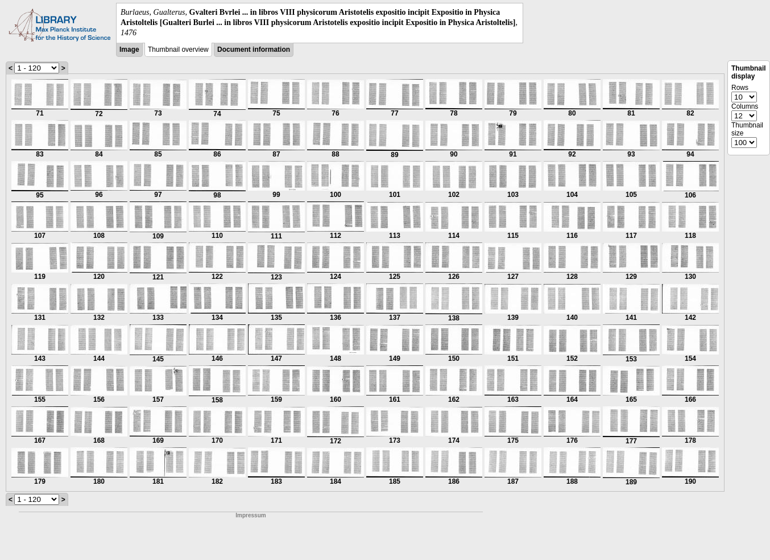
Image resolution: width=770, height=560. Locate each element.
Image (129, 49)
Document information (253, 49)
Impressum (250, 515)
